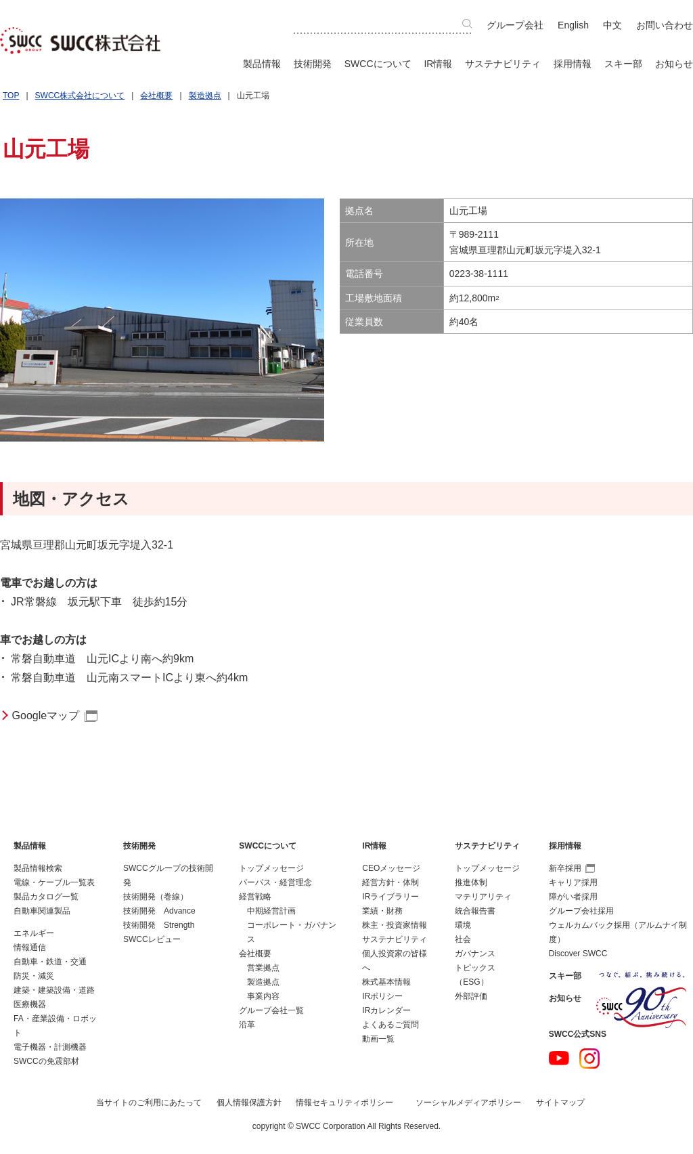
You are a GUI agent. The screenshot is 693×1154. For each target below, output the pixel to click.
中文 (612, 25)
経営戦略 (255, 896)
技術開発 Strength (158, 925)
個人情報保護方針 (249, 1102)
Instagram (589, 1058)
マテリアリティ (483, 896)
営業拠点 (263, 968)
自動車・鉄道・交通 (50, 961)
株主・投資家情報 (394, 925)
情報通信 (30, 947)
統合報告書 (475, 911)
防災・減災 (34, 976)
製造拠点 (205, 95)
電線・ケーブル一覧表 (54, 882)
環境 (463, 925)
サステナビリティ (503, 63)
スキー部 (623, 63)
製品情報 (262, 63)
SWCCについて (377, 63)
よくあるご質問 (390, 1024)
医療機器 (30, 1004)
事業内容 (263, 996)
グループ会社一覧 (271, 1010)
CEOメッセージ (391, 868)
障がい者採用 (573, 896)
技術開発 (313, 63)
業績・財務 (382, 911)
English (573, 25)
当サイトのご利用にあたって (149, 1102)
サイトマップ (560, 1102)
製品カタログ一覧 (46, 896)
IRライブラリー (390, 896)
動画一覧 (378, 1039)
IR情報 (438, 63)
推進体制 (471, 882)
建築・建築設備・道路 (54, 990)
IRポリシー (382, 996)
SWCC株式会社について (80, 95)
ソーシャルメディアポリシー (468, 1102)
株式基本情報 (386, 982)
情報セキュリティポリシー (344, 1102)
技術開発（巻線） (155, 896)
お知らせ (674, 63)
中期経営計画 (271, 911)
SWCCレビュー (152, 939)
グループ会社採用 (581, 911)
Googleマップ (46, 715)
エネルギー (34, 933)
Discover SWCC (578, 953)
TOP (11, 95)
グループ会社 (515, 25)
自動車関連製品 (42, 911)
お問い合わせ (664, 25)
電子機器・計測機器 (50, 1047)
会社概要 (156, 95)
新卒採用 (572, 868)
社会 (463, 939)
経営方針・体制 (390, 882)
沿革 (247, 1024)
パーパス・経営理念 (275, 882)
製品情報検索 (38, 868)
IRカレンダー (386, 1010)
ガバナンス (475, 953)
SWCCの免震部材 (46, 1061)
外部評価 (471, 996)
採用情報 (572, 63)
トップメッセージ (271, 868)
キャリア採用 (573, 882)
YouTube (559, 1058)
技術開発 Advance (159, 911)
